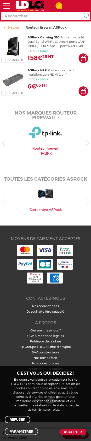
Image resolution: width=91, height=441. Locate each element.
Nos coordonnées (45, 306)
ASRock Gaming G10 (43, 37)
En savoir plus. (49, 409)
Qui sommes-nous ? (45, 330)
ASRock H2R (37, 70)
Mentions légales (51, 336)
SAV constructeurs (45, 352)
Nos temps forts (45, 358)
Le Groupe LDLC (32, 347)
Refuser (17, 419)
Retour (13, 27)
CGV (30, 336)
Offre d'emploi (59, 347)
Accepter (73, 432)
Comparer (15, 60)
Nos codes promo (45, 363)
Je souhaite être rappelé (45, 311)
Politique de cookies (45, 341)
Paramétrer (21, 431)
